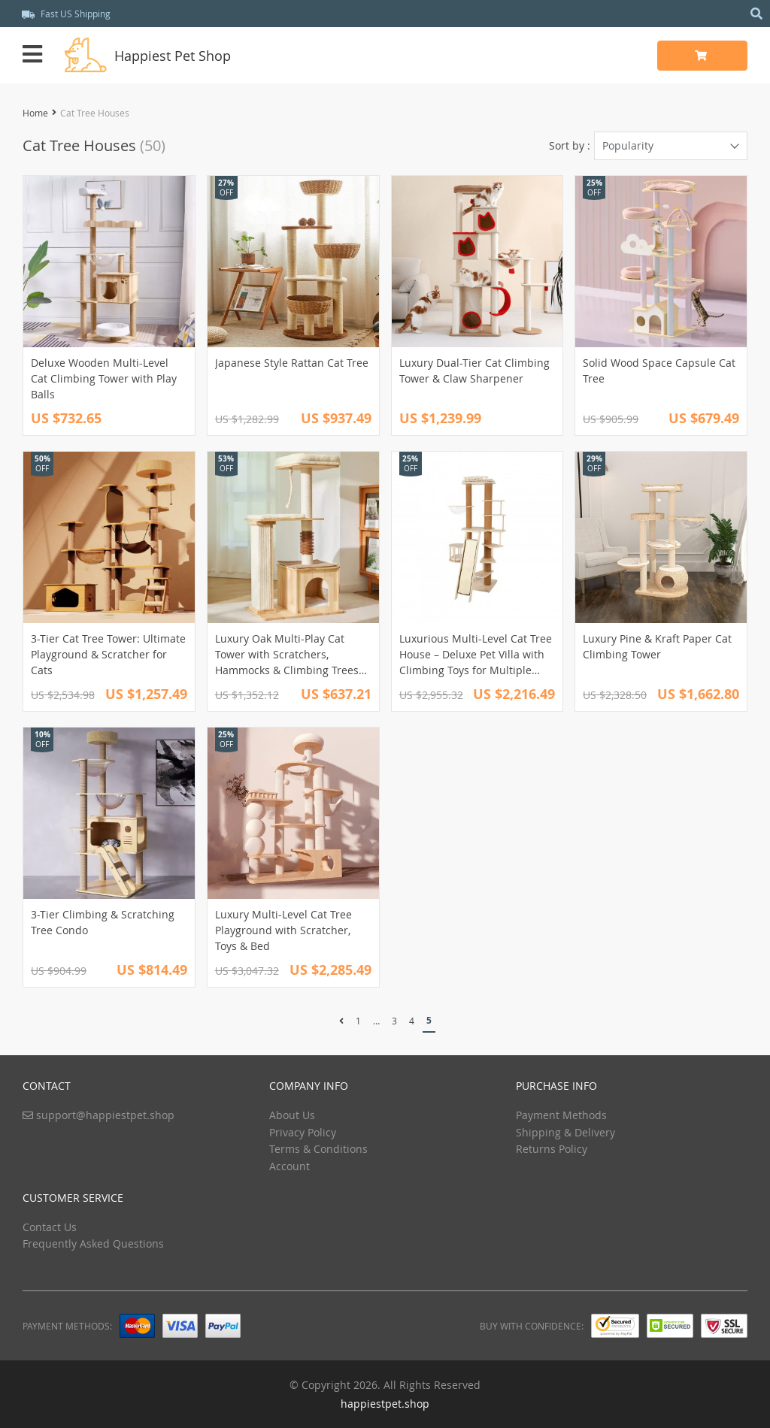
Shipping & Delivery (565, 1132)
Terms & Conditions (318, 1149)
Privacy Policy (302, 1132)
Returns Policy (551, 1149)
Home (35, 113)
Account (289, 1166)
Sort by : (569, 145)
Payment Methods (561, 1115)
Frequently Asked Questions (93, 1243)
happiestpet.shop (385, 1403)
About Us (292, 1115)
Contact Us (50, 1227)
